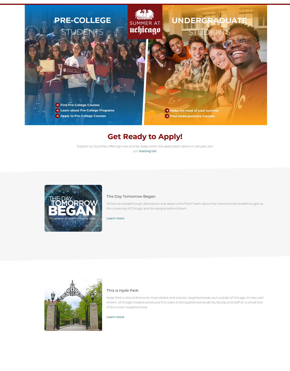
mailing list (147, 151)
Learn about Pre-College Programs (87, 110)
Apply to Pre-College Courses (83, 116)
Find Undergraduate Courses (192, 116)
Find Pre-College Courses (80, 105)
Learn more (115, 218)
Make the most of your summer (194, 110)
